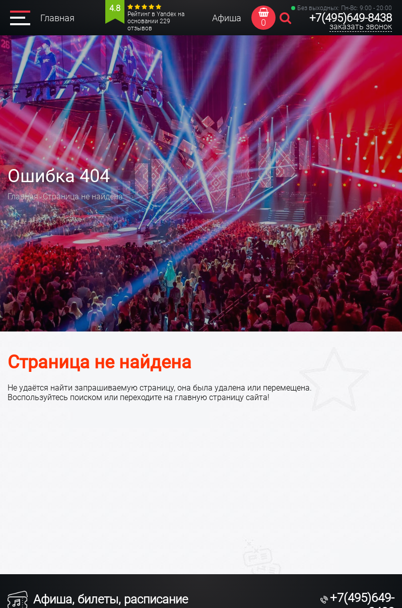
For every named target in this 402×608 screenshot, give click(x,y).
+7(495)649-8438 (350, 18)
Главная (57, 18)
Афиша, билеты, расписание (98, 599)
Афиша (226, 18)
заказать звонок (360, 26)
